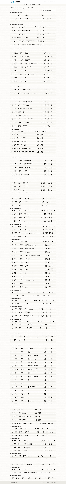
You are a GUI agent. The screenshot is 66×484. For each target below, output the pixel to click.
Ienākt (16, 482)
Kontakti (14, 482)
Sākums (11, 482)
